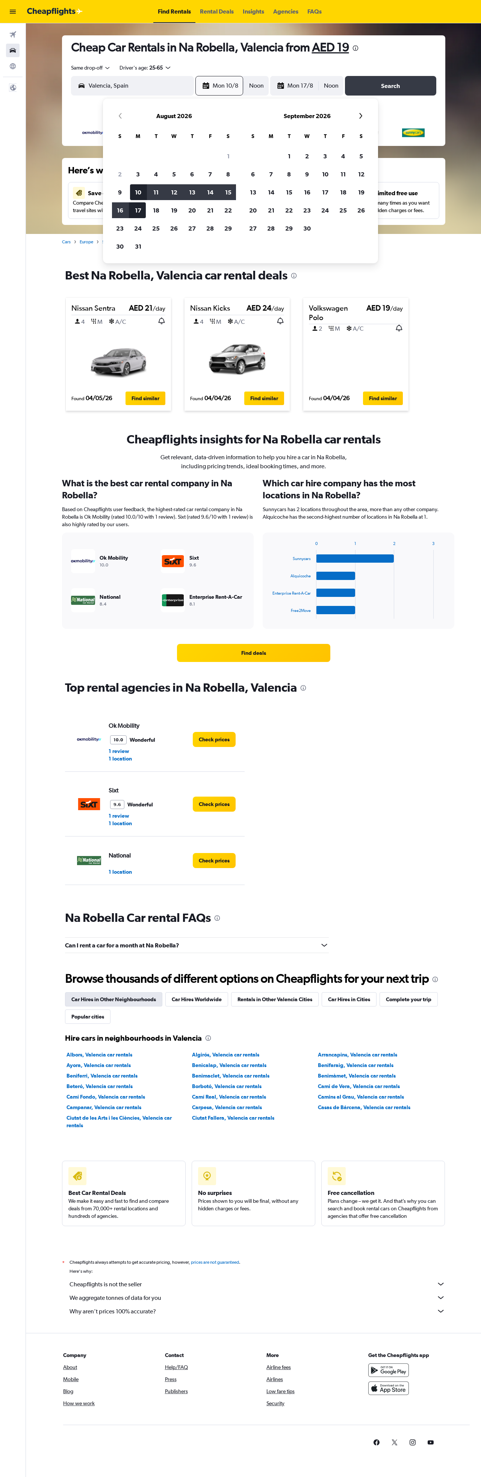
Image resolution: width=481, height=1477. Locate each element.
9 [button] (120, 192)
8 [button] (228, 174)
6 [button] (192, 174)
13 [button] (192, 192)
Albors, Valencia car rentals (99, 1055)
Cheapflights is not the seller (257, 1284)
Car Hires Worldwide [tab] (197, 999)
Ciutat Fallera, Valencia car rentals (233, 1118)
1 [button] (228, 156)
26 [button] (174, 228)
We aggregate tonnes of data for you (257, 1297)
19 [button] (174, 210)
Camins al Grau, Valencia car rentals (361, 1097)
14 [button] (210, 192)
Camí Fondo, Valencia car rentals (106, 1097)
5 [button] (174, 174)
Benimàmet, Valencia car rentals (357, 1076)
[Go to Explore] (13, 66)
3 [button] (138, 174)
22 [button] (228, 210)
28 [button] (210, 228)
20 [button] (192, 210)
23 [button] (120, 228)
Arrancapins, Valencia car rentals (357, 1055)
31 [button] (138, 246)
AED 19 (330, 47)
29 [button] (228, 228)
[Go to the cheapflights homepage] (55, 11)
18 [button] (156, 210)
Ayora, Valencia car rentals (99, 1065)
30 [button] (120, 246)
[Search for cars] (13, 50)
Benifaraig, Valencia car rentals (355, 1065)
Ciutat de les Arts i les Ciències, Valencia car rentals (119, 1121)
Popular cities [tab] (87, 1017)
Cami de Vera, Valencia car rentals (359, 1086)
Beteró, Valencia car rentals (100, 1086)
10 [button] (138, 192)
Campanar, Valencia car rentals (104, 1107)
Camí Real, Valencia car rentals (229, 1097)
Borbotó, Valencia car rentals (227, 1086)
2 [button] (120, 174)
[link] (253, 653)
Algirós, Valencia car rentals (225, 1055)
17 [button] (138, 210)
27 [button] (192, 228)
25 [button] (156, 228)
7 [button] (210, 174)
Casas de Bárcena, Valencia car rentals (364, 1107)
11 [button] (156, 192)
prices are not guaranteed (215, 1262)
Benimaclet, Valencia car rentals (230, 1076)
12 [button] (174, 192)
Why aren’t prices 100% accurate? (257, 1311)
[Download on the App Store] (388, 1388)
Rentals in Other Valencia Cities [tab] (274, 999)
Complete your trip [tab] (408, 999)
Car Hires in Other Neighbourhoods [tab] (113, 999)
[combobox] (91, 67)
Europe (86, 241)
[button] (13, 11)
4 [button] (156, 174)
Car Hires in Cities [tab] (349, 999)
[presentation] (355, 48)
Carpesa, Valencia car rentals (227, 1107)
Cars (66, 241)
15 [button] (228, 192)
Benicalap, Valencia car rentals (229, 1065)
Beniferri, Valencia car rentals (102, 1076)
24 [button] (138, 228)
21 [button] (210, 210)
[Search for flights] (13, 34)
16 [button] (120, 210)
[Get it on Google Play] (388, 1370)
